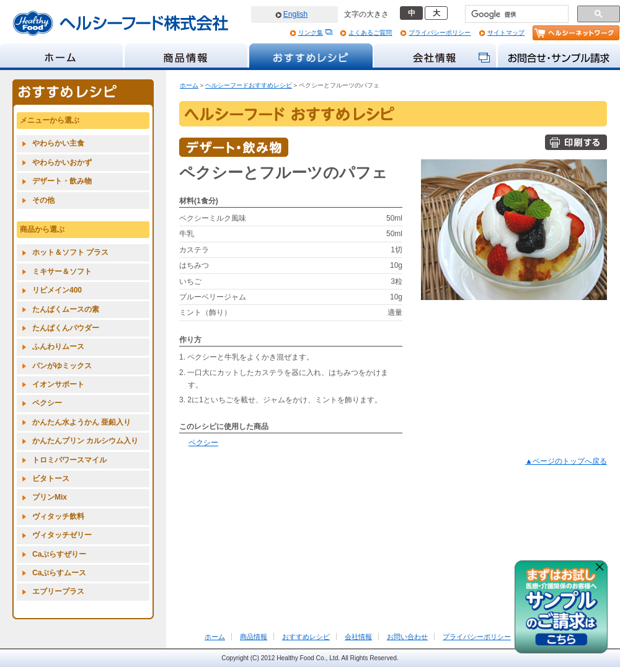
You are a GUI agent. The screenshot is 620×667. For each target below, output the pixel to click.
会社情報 (358, 636)
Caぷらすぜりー (59, 554)
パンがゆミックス (62, 365)
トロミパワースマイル (69, 460)
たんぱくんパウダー (65, 328)
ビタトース (50, 478)
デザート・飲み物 (62, 181)
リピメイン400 (57, 290)
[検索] (515, 14)
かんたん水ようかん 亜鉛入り (81, 422)
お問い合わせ (407, 636)
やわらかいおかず (62, 162)
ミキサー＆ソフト (62, 271)
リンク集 (310, 32)
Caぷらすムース (59, 572)
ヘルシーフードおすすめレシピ (248, 85)
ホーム (189, 85)
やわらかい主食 (58, 143)
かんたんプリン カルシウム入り (85, 440)
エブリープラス (58, 591)
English (295, 14)
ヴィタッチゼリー (62, 535)
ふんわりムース (58, 346)
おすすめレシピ (306, 636)
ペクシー (203, 442)
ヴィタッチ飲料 (58, 516)
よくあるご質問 (370, 32)
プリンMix (49, 497)
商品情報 (253, 636)
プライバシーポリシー (440, 32)
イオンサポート (58, 384)
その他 (43, 200)
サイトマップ (506, 32)
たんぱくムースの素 (65, 309)
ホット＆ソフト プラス (70, 252)
